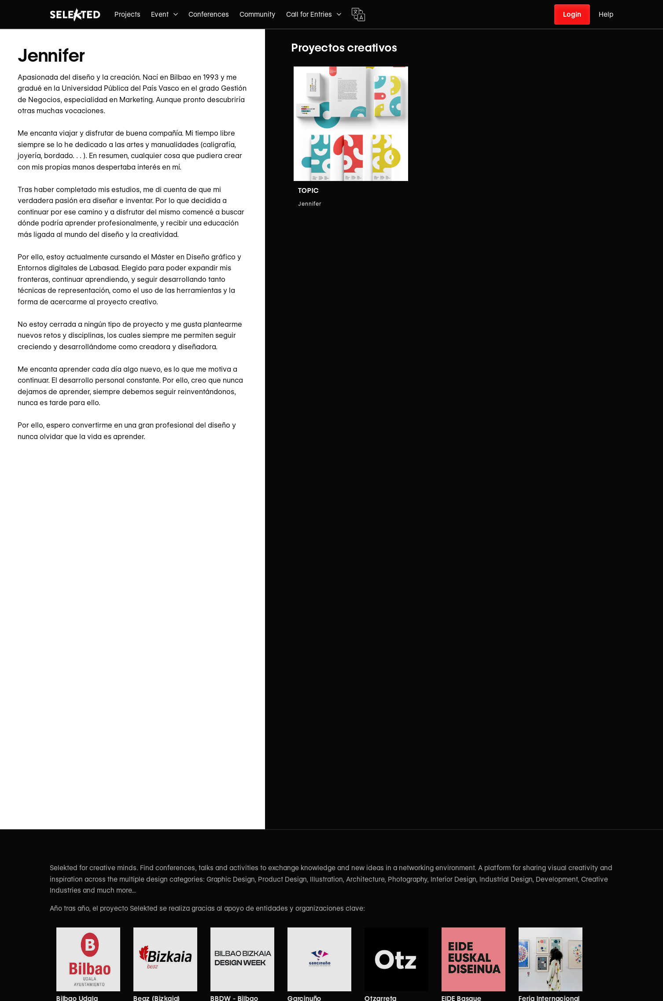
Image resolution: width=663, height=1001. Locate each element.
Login (572, 14)
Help (606, 14)
